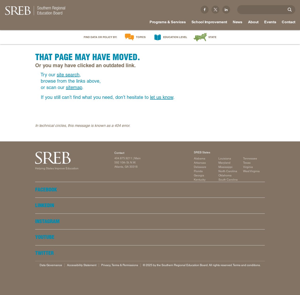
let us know (161, 97)
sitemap (74, 87)
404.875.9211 (123, 158)
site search (68, 75)
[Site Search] (289, 9)
